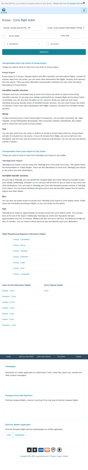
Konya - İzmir (19, 268)
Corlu (46, 291)
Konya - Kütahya (20, 251)
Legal (59, 456)
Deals (8, 356)
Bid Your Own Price (27, 355)
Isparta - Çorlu (8, 291)
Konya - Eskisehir (20, 257)
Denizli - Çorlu (8, 314)
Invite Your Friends (43, 356)
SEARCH (44, 52)
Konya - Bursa (19, 245)
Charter (78, 356)
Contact (65, 456)
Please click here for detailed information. (69, 3)
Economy (55, 44)
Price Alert (61, 356)
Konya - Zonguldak (21, 274)
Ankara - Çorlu (8, 308)
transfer (40, 100)
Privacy (53, 456)
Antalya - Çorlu (8, 302)
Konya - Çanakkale (21, 239)
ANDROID (20, 435)
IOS (9, 435)
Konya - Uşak (19, 262)
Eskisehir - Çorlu (9, 325)
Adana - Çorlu (8, 319)
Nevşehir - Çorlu (9, 296)
